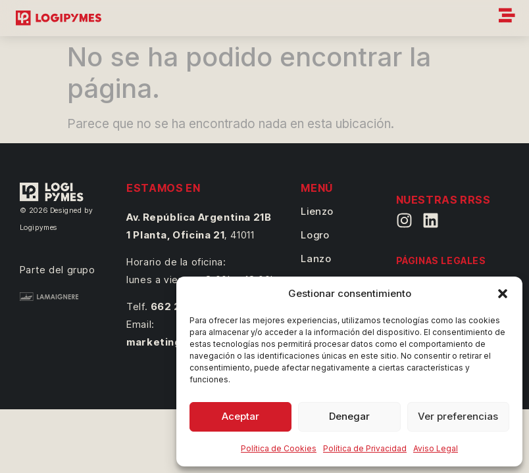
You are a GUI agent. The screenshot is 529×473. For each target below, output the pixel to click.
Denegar (349, 416)
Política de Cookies (278, 448)
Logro (315, 235)
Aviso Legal (435, 448)
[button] (502, 293)
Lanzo (316, 258)
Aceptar (240, 416)
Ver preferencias (458, 416)
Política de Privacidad (365, 448)
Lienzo (317, 211)
